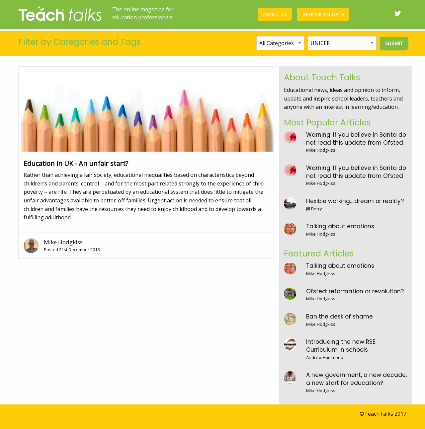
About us (275, 14)
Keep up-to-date (323, 14)
